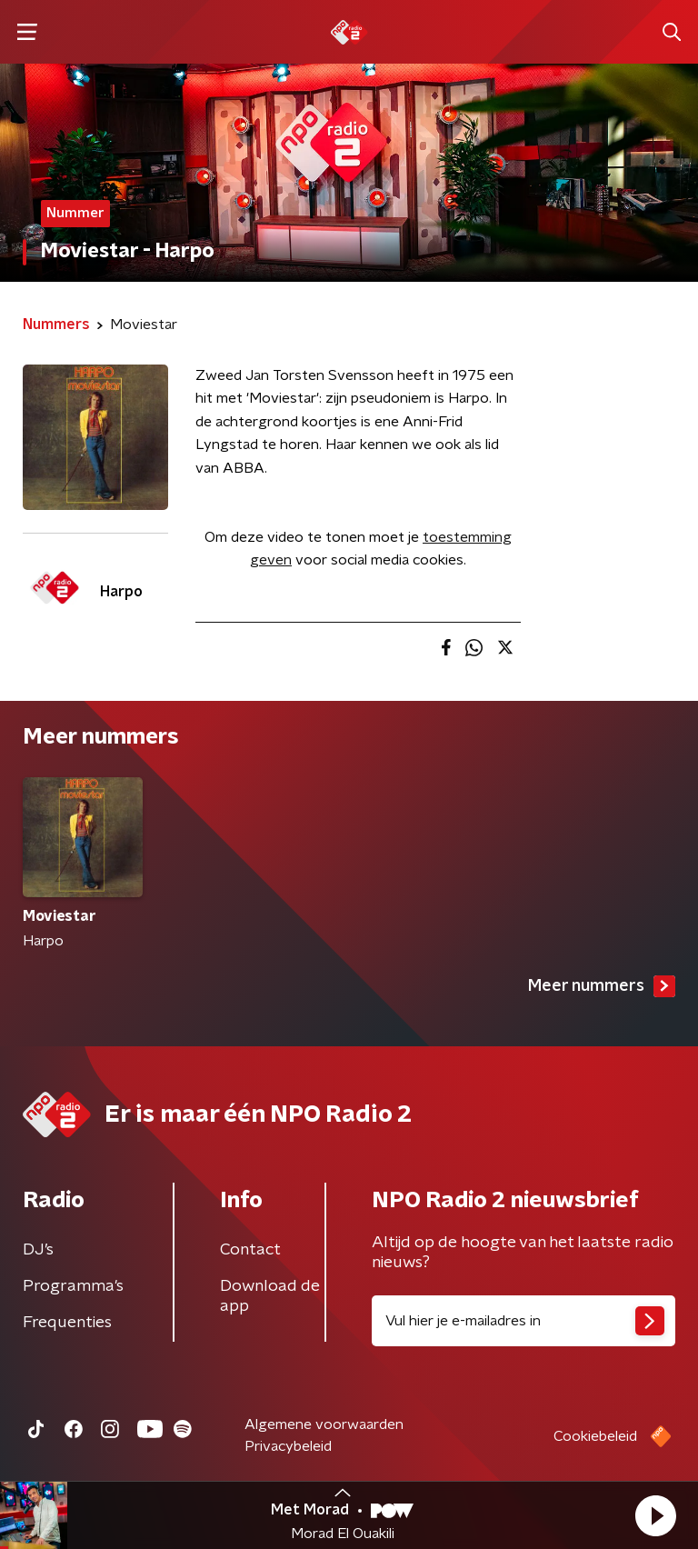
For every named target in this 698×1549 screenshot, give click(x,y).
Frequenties (67, 1322)
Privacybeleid (288, 1446)
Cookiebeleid (595, 1436)
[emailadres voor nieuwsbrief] (523, 1320)
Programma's (73, 1286)
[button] (655, 1515)
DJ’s (38, 1250)
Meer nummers (601, 986)
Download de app (270, 1296)
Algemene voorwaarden (324, 1424)
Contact (250, 1250)
